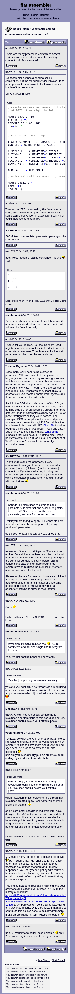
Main (26, 28)
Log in (56, 18)
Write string (52, 431)
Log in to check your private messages (31, 18)
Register (44, 15)
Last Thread (44, 960)
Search (34, 15)
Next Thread (58, 960)
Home (26, 15)
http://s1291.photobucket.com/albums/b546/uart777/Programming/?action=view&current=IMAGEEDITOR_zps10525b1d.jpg (35, 900)
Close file (48, 425)
